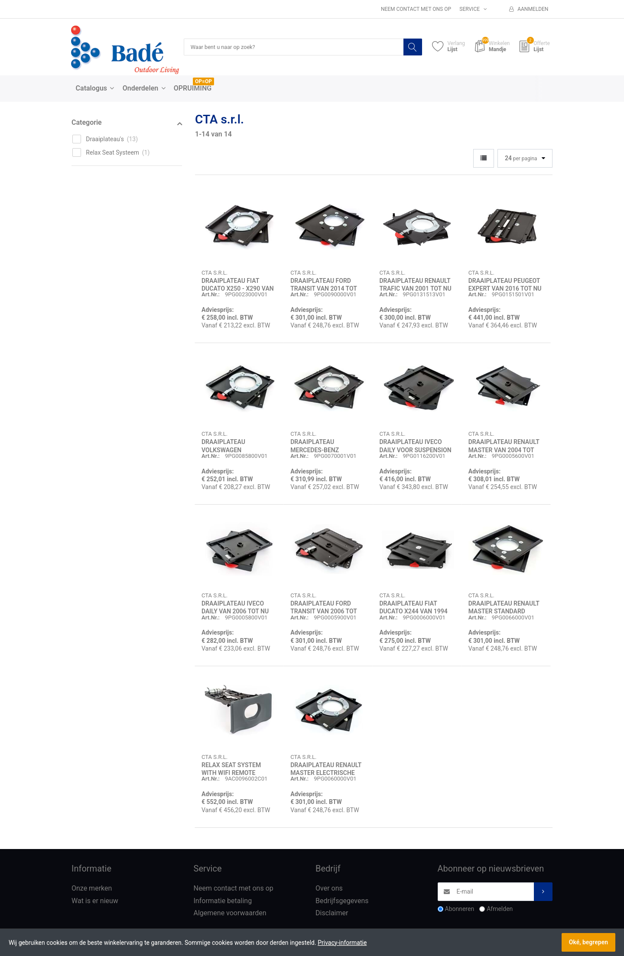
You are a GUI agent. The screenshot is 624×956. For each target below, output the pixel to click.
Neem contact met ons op (416, 9)
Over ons (329, 889)
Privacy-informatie (342, 942)
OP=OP (203, 82)
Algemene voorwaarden (230, 913)
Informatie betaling (223, 901)
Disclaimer (331, 913)
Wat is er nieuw (95, 901)
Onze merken (92, 889)
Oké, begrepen (588, 942)
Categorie (87, 123)
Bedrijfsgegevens (342, 901)
